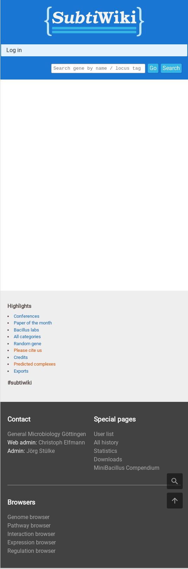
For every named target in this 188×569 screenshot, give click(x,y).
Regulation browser (31, 552)
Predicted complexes (35, 365)
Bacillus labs (26, 331)
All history (106, 443)
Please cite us (28, 351)
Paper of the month (33, 324)
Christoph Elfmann (61, 443)
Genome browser (28, 518)
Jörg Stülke (40, 452)
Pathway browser (28, 526)
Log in (14, 50)
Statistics (105, 452)
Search (171, 68)
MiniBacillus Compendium (126, 469)
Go (153, 68)
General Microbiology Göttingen (46, 435)
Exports (21, 372)
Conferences (27, 317)
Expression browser (31, 543)
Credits (21, 358)
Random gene (27, 344)
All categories (27, 337)
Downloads (108, 460)
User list (104, 435)
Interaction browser (31, 535)
